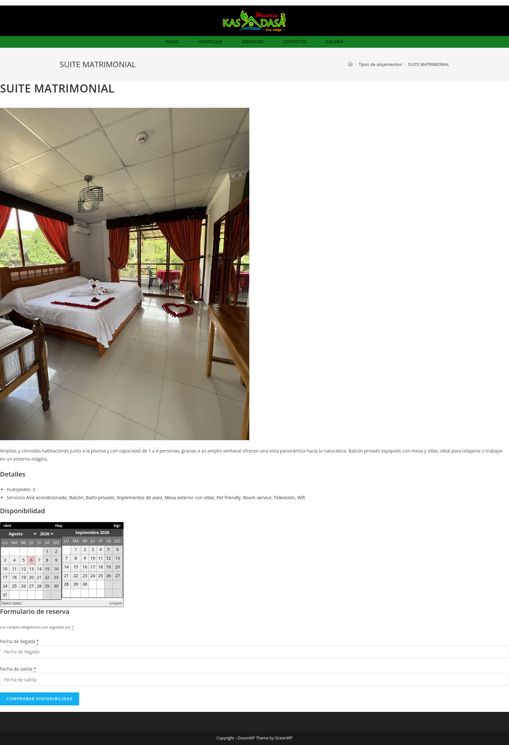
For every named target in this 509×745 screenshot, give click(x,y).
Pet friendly (229, 497)
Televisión (284, 497)
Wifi (301, 497)
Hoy (58, 525)
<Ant (7, 525)
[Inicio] (350, 64)
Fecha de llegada (19, 641)
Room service (257, 497)
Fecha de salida (18, 669)
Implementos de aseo (139, 497)
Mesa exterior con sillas (189, 497)
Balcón (76, 497)
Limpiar (115, 603)
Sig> (117, 525)
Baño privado (100, 497)
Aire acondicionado (46, 497)
